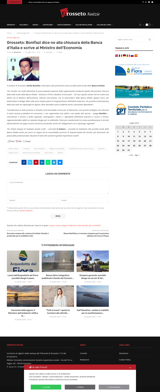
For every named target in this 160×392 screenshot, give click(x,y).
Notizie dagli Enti (23, 33)
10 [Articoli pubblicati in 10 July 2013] (129, 136)
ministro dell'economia (31, 153)
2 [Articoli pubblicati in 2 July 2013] (123, 131)
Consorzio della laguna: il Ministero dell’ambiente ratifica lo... (23, 313)
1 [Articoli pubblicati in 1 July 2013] (117, 131)
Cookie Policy (125, 359)
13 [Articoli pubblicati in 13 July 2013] (145, 136)
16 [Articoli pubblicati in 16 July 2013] (123, 141)
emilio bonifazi (39, 149)
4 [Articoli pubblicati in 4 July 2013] (134, 131)
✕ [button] (130, 368)
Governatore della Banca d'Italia (81, 149)
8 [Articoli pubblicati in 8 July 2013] (117, 136)
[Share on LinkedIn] (42, 162)
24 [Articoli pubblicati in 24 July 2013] (129, 145)
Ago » (137, 155)
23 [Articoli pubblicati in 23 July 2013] (123, 145)
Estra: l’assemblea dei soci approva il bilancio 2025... (47, 2)
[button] (24, 2)
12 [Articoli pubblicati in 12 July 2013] (139, 136)
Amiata (35, 25)
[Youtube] (149, 2)
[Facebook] (142, 2)
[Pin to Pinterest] (36, 162)
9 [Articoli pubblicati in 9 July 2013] (123, 136)
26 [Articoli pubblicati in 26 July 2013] (139, 145)
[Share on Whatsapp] (48, 162)
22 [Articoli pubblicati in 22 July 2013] (118, 145)
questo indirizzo (26, 210)
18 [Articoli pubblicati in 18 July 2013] (134, 141)
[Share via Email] (60, 162)
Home (9, 33)
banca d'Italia (13, 149)
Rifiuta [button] (80, 387)
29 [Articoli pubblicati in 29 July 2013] (118, 150)
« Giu (131, 155)
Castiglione (47, 25)
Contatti (83, 353)
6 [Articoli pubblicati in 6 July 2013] (145, 131)
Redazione (17, 52)
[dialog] (80, 378)
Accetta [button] (46, 387)
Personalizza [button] (114, 387)
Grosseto (11, 25)
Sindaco (60, 153)
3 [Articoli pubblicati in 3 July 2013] (128, 131)
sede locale (48, 153)
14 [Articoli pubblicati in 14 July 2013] (150, 136)
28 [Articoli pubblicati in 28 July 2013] (150, 145)
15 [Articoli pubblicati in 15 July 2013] (118, 141)
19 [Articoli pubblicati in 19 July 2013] (139, 141)
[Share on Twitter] (30, 162)
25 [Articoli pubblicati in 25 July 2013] (134, 145)
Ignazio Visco (13, 153)
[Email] (152, 2)
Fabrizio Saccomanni (56, 149)
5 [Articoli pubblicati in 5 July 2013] (139, 131)
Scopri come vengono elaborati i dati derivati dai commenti (75, 225)
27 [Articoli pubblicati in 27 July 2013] (145, 145)
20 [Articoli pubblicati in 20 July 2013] (145, 141)
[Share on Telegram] (54, 162)
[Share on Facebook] (24, 162)
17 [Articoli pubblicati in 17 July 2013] (129, 141)
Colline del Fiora (104, 25)
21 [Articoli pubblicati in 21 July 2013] (150, 141)
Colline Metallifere (84, 25)
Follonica (24, 25)
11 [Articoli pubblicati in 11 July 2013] (134, 136)
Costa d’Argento (64, 25)
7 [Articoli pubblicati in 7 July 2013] (150, 131)
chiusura (26, 149)
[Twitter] (146, 2)
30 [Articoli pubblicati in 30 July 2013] (123, 150)
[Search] (140, 24)
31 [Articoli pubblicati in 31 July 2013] (129, 150)
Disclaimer (123, 353)
